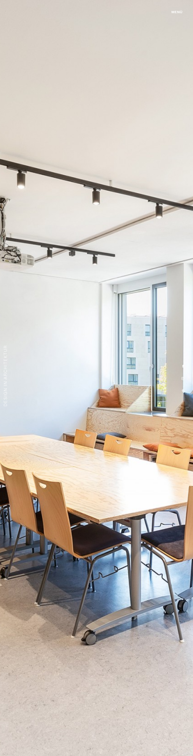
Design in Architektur (5, 375)
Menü (177, 12)
